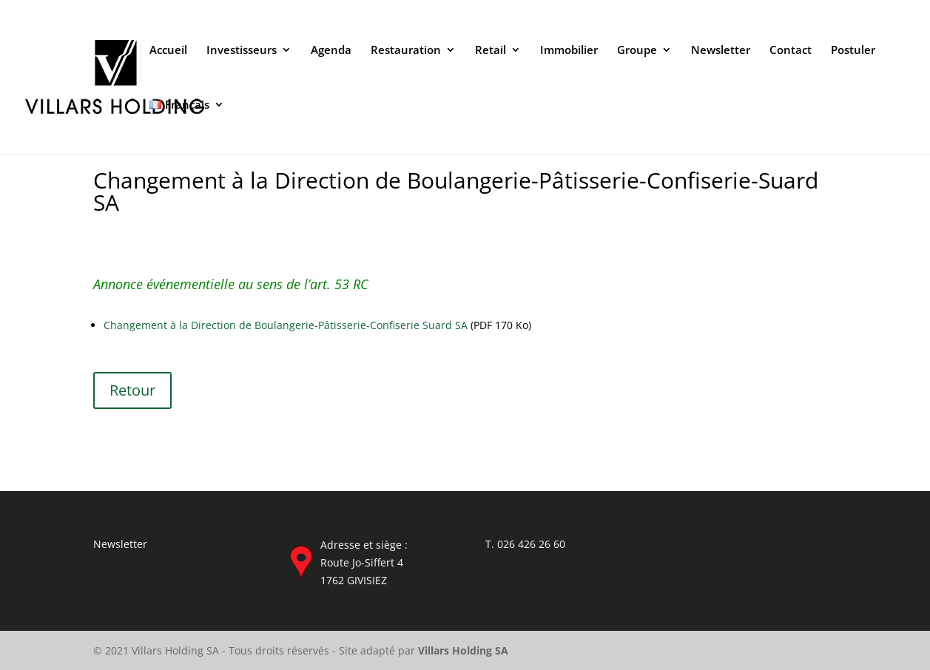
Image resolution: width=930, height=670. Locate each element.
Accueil (168, 50)
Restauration (406, 50)
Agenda (331, 50)
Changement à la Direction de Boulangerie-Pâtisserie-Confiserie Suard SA (286, 325)
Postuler (853, 50)
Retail (490, 50)
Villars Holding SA (463, 650)
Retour (132, 390)
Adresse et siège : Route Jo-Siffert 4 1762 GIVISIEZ (364, 562)
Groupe (637, 50)
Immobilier (569, 50)
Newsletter (720, 50)
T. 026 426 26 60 (525, 544)
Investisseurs (241, 50)
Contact (790, 50)
